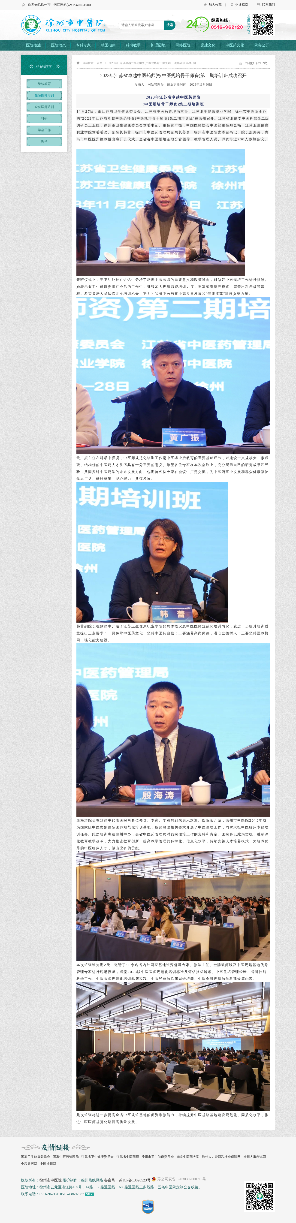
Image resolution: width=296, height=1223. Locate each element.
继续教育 (44, 84)
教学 (44, 141)
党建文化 (208, 45)
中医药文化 (235, 45)
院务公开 (261, 45)
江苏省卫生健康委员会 (97, 1157)
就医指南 (108, 45)
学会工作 (44, 130)
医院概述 (33, 45)
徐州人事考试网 (254, 1157)
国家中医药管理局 (66, 1157)
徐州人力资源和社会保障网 (221, 1157)
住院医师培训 (44, 95)
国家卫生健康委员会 (35, 1157)
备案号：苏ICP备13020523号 (127, 1180)
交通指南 (241, 4)
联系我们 (268, 4)
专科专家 (83, 45)
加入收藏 (215, 4)
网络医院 (183, 45)
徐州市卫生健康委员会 (158, 1157)
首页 (100, 63)
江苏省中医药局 (127, 1157)
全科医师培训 (44, 107)
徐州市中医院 (50, 1180)
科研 (44, 118)
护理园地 (158, 45)
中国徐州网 (48, 1164)
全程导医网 (29, 1164)
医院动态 (58, 45)
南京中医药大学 (188, 1157)
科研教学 (133, 45)
